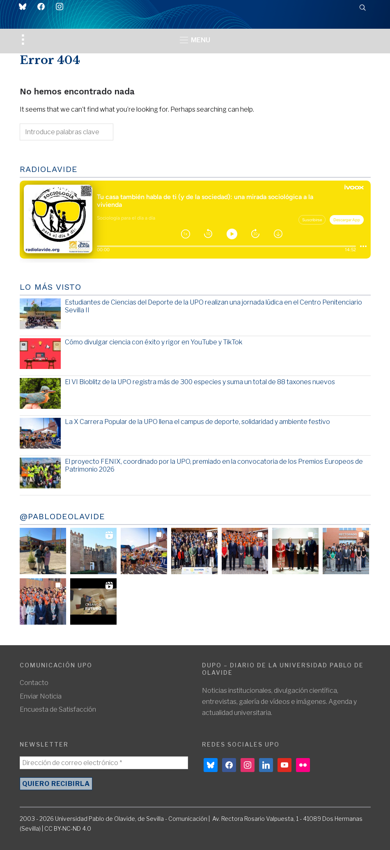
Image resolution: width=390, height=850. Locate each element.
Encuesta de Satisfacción (58, 709)
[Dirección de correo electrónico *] (104, 762)
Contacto (34, 683)
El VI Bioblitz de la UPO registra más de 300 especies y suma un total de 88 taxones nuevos (200, 382)
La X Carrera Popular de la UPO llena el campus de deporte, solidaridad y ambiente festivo (197, 422)
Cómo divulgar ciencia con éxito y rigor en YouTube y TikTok (153, 342)
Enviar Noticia (41, 696)
